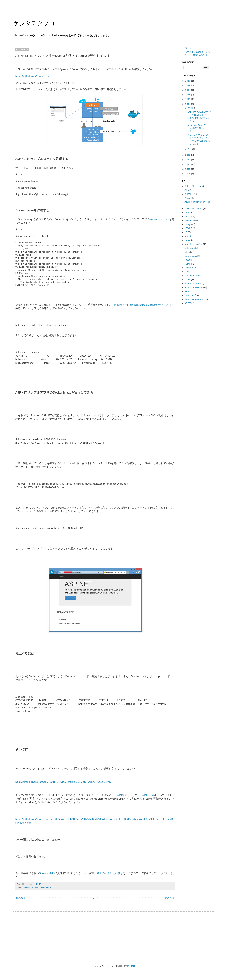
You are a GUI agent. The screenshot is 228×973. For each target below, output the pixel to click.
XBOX (188, 303)
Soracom (189, 267)
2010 (188, 169)
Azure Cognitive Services (197, 201)
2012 (188, 159)
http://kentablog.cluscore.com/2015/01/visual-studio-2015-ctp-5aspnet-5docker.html (63, 781)
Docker (42, 887)
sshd (187, 271)
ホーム (95, 898)
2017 (188, 89)
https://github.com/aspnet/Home (33, 75)
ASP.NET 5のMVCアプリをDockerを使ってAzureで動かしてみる (198, 116)
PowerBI (189, 259)
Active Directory (193, 186)
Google (188, 224)
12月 (191, 108)
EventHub (190, 220)
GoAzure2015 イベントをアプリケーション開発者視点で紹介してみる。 (198, 139)
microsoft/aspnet (159, 219)
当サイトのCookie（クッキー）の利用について (197, 53)
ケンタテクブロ (34, 23)
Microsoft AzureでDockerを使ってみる (198, 128)
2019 (188, 80)
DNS (187, 212)
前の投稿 (169, 898)
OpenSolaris (191, 255)
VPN (187, 291)
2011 (188, 164)
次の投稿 (20, 898)
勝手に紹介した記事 (108, 873)
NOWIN (117, 795)
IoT (186, 232)
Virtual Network (193, 283)
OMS (187, 251)
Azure (35, 887)
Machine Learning (194, 244)
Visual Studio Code (194, 287)
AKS (187, 189)
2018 (188, 85)
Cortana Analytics (194, 208)
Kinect (188, 236)
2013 (188, 154)
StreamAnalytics (193, 275)
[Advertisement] (203, 352)
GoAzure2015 (47, 873)
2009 (188, 173)
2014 (188, 104)
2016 (188, 94)
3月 (190, 149)
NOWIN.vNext (146, 795)
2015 (188, 99)
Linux (48, 887)
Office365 (190, 247)
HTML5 (188, 228)
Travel (187, 279)
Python (188, 263)
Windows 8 (190, 295)
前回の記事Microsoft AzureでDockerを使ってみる (142, 304)
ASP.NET (27, 887)
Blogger (131, 965)
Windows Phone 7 (194, 299)
